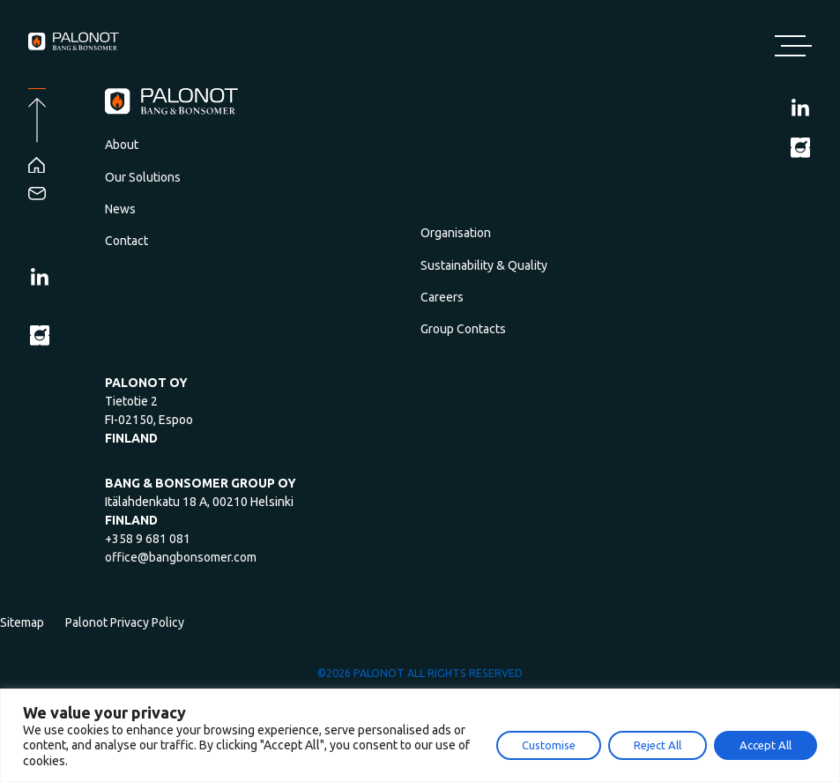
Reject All (657, 745)
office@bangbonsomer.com (180, 557)
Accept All (766, 745)
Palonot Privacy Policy (124, 622)
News (120, 209)
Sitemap (22, 622)
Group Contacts (463, 329)
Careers (442, 297)
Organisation (455, 233)
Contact (126, 241)
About (121, 145)
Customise (549, 745)
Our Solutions (143, 177)
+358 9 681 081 (147, 539)
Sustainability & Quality (483, 265)
